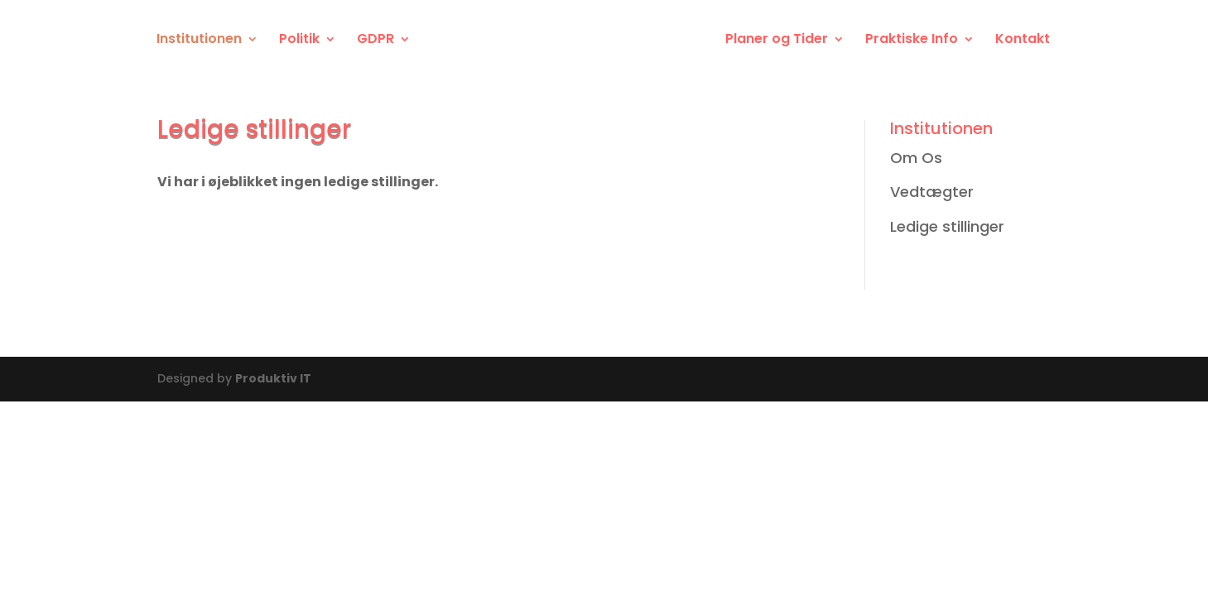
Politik (299, 40)
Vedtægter (932, 191)
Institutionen (199, 40)
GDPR (375, 40)
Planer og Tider (776, 40)
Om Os (916, 157)
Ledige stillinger (947, 226)
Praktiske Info (911, 40)
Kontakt (1022, 40)
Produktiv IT (273, 378)
